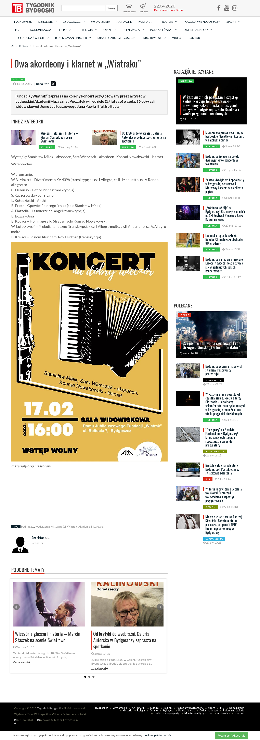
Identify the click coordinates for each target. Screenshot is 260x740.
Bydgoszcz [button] (73, 21)
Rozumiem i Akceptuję (231, 735)
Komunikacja (40, 29)
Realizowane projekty (73, 38)
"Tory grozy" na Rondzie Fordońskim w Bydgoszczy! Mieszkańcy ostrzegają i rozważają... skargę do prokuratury (221, 437)
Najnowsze (23, 21)
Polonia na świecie (233, 710)
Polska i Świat (186, 710)
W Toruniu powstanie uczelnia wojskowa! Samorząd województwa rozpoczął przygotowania (223, 495)
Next (160, 607)
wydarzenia (43, 526)
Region (168, 707)
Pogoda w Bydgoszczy (201, 21)
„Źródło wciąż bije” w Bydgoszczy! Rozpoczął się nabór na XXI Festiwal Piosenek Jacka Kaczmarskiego (225, 213)
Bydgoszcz (101, 707)
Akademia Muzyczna (91, 526)
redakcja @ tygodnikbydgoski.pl (57, 720)
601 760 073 (23, 720)
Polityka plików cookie (157, 735)
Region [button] (169, 21)
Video (176, 38)
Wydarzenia (100, 21)
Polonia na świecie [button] (32, 38)
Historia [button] (66, 29)
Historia (127, 710)
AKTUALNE (124, 21)
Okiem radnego (208, 710)
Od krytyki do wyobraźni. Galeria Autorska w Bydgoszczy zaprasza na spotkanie (144, 137)
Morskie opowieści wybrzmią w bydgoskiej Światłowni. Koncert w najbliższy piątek (224, 136)
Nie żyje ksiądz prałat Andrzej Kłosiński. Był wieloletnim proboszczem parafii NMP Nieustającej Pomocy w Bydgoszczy (223, 524)
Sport (211, 707)
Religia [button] (89, 29)
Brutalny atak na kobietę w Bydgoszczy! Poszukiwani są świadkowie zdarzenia (222, 469)
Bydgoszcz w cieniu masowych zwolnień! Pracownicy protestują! (224, 370)
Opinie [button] (110, 29)
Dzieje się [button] (47, 21)
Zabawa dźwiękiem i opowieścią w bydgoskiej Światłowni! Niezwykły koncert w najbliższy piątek (224, 186)
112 (222, 707)
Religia (141, 710)
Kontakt (195, 38)
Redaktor (42, 84)
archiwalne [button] (154, 38)
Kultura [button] (146, 21)
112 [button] (19, 29)
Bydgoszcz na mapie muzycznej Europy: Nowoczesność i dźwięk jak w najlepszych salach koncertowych (224, 265)
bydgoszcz (27, 526)
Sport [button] (233, 21)
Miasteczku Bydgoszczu (117, 38)
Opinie (154, 710)
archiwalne (223, 713)
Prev (16, 607)
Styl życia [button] (134, 29)
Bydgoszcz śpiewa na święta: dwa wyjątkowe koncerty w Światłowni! (222, 160)
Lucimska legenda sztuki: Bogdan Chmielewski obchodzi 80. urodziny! (224, 239)
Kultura (23, 46)
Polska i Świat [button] (163, 29)
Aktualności (58, 526)
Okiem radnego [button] (197, 29)
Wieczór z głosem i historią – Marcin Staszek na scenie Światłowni (59, 137)
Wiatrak (72, 526)
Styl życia (167, 710)
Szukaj (111, 8)
